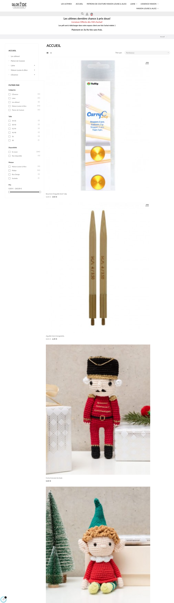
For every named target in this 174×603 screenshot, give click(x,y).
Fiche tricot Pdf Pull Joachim (140, 297)
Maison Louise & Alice (19, 70)
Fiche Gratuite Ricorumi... (97, 174)
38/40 (25, 125)
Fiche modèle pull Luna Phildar (99, 236)
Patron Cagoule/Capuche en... (99, 297)
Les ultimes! (15, 56)
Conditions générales (78, 576)
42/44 (25, 128)
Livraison (41, 581)
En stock (25, 152)
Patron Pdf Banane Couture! (140, 236)
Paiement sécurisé (111, 576)
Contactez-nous (77, 585)
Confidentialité (76, 581)
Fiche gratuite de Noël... (138, 113)
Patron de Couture (18, 61)
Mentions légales (43, 585)
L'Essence (14, 75)
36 (25, 136)
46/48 (25, 132)
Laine (13, 65)
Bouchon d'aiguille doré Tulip (56, 113)
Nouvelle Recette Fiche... (55, 236)
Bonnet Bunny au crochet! (55, 297)
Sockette (25, 178)
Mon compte (42, 576)
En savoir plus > (31, 392)
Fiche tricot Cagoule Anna (139, 174)
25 (163, 314)
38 (25, 140)
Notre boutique (110, 581)
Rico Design (25, 174)
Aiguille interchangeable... (97, 113)
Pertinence (148, 53)
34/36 (25, 121)
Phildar (25, 170)
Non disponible (25, 156)
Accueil (12, 50)
